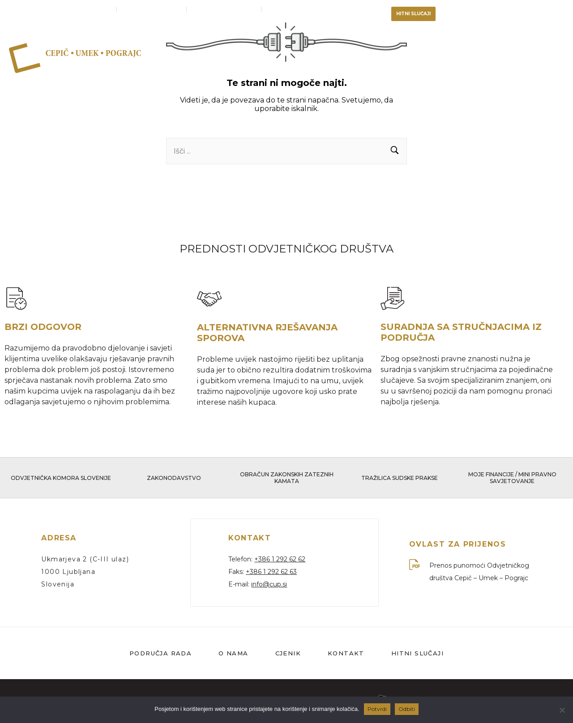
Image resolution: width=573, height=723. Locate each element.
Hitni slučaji (417, 653)
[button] (394, 151)
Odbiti (406, 709)
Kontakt (497, 57)
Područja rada (343, 56)
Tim (451, 56)
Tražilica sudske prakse (399, 479)
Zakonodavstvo (174, 479)
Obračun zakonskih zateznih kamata (287, 479)
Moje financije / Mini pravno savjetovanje (512, 479)
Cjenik (543, 57)
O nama (409, 57)
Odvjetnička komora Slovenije (61, 479)
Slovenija (57, 585)
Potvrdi (377, 709)
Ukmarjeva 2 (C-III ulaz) (85, 560)
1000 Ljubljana (68, 573)
